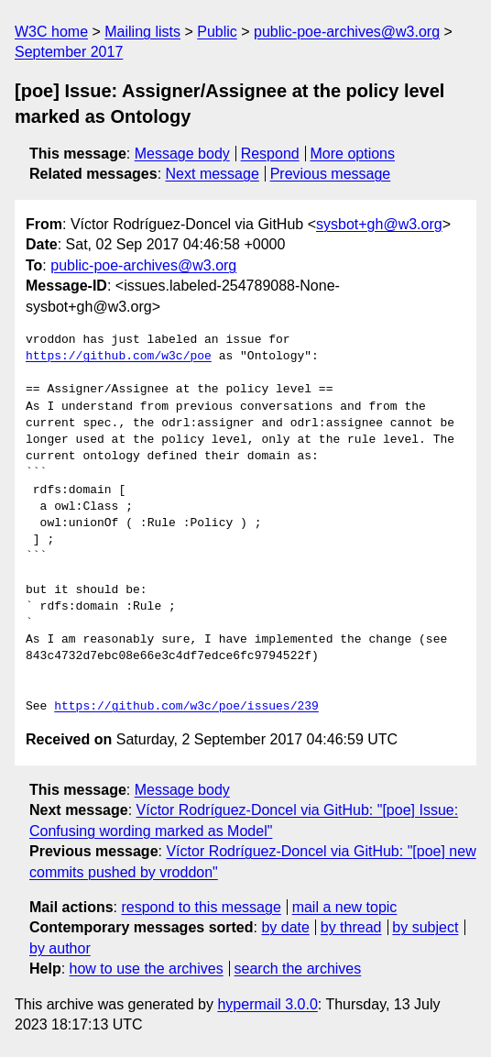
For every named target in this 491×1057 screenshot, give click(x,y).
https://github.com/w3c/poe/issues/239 (186, 707)
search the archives (298, 968)
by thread (351, 927)
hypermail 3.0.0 (267, 1004)
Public (217, 31)
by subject (425, 927)
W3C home (51, 31)
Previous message (330, 174)
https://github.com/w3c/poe (119, 356)
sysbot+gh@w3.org (379, 224)
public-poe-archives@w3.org (347, 31)
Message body (182, 153)
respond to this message (200, 907)
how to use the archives (147, 968)
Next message (212, 174)
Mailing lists (142, 31)
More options (353, 153)
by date (285, 927)
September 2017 (69, 52)
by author (60, 948)
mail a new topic (345, 907)
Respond (270, 153)
